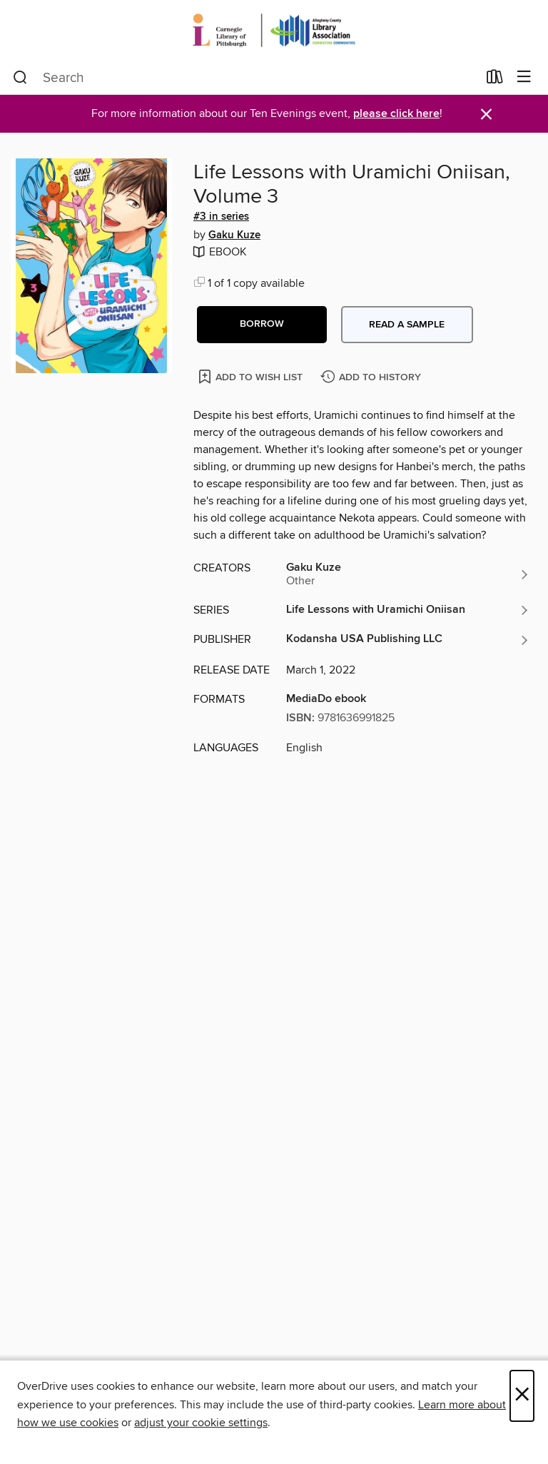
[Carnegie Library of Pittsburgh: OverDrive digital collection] (274, 30)
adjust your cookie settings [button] (201, 1422)
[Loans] (495, 80)
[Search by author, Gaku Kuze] (408, 574)
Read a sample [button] (407, 324)
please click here (396, 113)
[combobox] (245, 78)
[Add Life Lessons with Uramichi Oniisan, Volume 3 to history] (372, 378)
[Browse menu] (524, 77)
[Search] (20, 77)
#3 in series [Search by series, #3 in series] (221, 216)
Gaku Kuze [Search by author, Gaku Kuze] (234, 235)
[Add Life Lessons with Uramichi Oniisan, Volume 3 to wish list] (251, 376)
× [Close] (522, 1396)
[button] (262, 324)
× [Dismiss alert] (486, 114)
